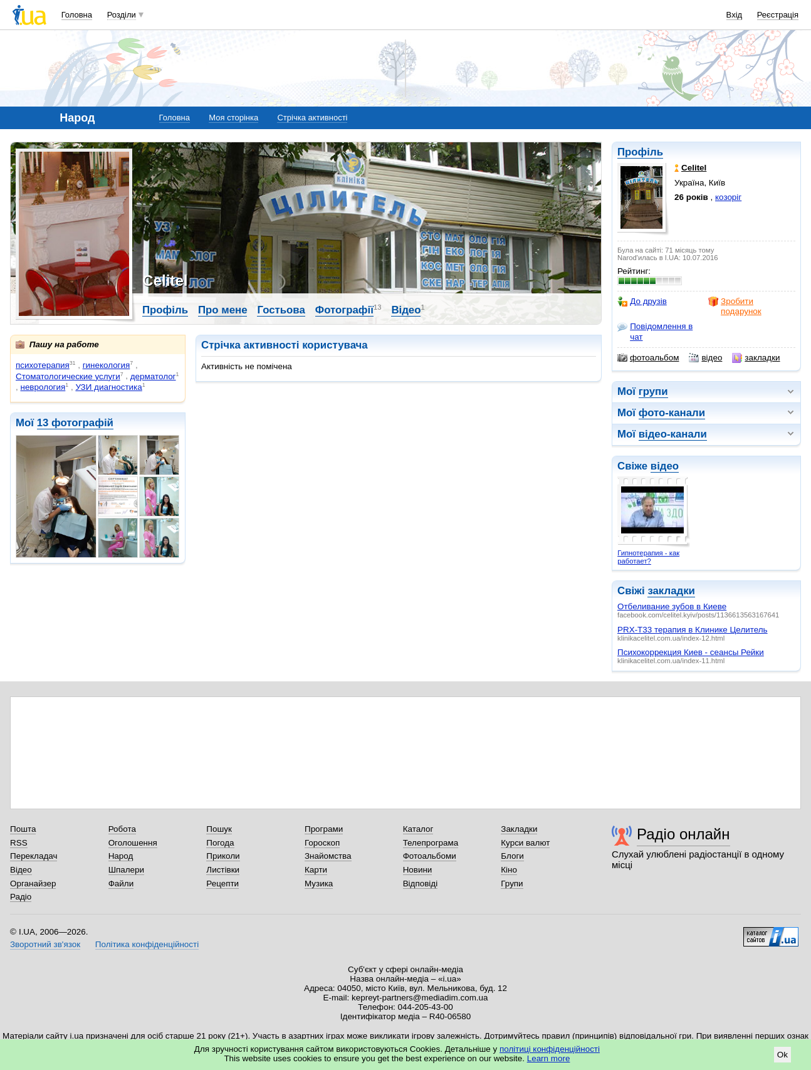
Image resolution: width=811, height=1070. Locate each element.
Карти (316, 869)
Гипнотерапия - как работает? (648, 557)
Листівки (222, 869)
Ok (782, 1054)
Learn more (548, 1058)
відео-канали (673, 434)
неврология (42, 387)
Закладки (519, 829)
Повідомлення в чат (655, 331)
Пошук (219, 829)
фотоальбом (648, 358)
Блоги (512, 856)
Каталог (418, 829)
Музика (319, 883)
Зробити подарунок (734, 306)
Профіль (640, 152)
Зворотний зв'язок (45, 944)
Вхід (734, 14)
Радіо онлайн (683, 834)
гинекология (106, 365)
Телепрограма (431, 842)
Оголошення (132, 842)
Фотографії (344, 310)
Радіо (20, 896)
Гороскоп (322, 842)
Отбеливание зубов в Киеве (671, 606)
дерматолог (153, 376)
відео (705, 358)
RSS (19, 842)
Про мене (223, 310)
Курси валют (525, 842)
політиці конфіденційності (550, 1049)
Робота (122, 829)
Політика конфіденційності (147, 944)
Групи (512, 883)
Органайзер (33, 883)
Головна (76, 14)
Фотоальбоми (429, 856)
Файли (121, 883)
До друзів (642, 301)
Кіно (509, 869)
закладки (756, 358)
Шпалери (126, 869)
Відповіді (420, 883)
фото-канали (672, 413)
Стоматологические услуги (68, 376)
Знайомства (328, 856)
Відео (406, 310)
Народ (120, 856)
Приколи (222, 856)
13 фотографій (75, 423)
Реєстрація (777, 14)
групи (653, 391)
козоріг (728, 197)
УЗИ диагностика (108, 387)
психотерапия (43, 365)
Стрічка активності (312, 117)
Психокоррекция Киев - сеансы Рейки (690, 652)
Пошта (23, 829)
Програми (324, 829)
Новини (417, 869)
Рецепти (222, 883)
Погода (220, 842)
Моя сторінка (233, 117)
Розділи (121, 14)
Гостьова (281, 310)
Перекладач (33, 856)
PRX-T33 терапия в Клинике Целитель (692, 629)
